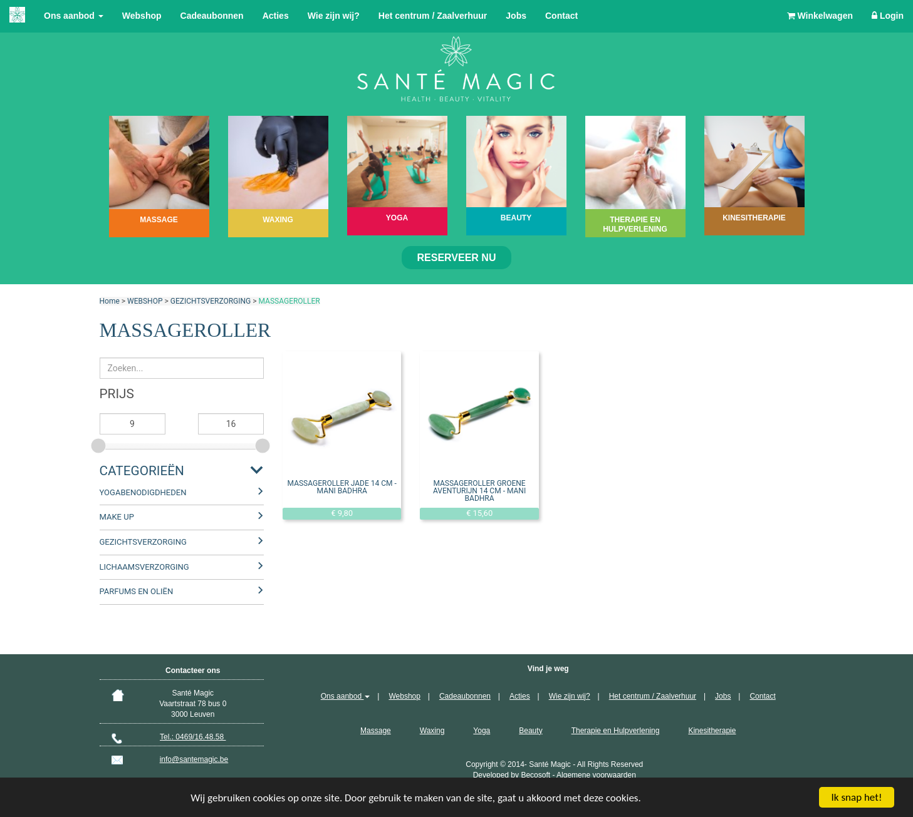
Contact (561, 16)
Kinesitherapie (712, 730)
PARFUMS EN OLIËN (137, 591)
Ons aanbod (73, 16)
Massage (375, 730)
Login (888, 16)
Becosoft (535, 775)
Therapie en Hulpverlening (615, 730)
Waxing (432, 730)
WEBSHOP (144, 301)
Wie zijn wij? (334, 16)
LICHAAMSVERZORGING (144, 567)
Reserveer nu (456, 257)
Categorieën (142, 470)
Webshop (142, 16)
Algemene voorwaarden (596, 775)
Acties (276, 16)
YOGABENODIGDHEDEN (143, 492)
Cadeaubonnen (212, 16)
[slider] (99, 444)
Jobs (516, 16)
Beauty (530, 730)
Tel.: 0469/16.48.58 (193, 736)
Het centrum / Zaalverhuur (433, 16)
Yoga (481, 730)
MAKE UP (117, 517)
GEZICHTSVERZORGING (210, 301)
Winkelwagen (820, 16)
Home (110, 301)
